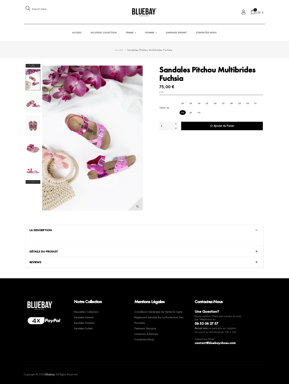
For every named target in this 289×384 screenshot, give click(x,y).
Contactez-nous (144, 339)
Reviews (35, 262)
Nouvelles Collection (86, 312)
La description (40, 230)
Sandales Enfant (83, 328)
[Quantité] (166, 126)
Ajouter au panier (222, 125)
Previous (33, 182)
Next (33, 66)
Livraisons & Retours (146, 334)
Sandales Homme (84, 323)
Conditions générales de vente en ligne (158, 312)
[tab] (144, 230)
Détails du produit (43, 251)
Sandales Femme (84, 317)
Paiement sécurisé (145, 328)
